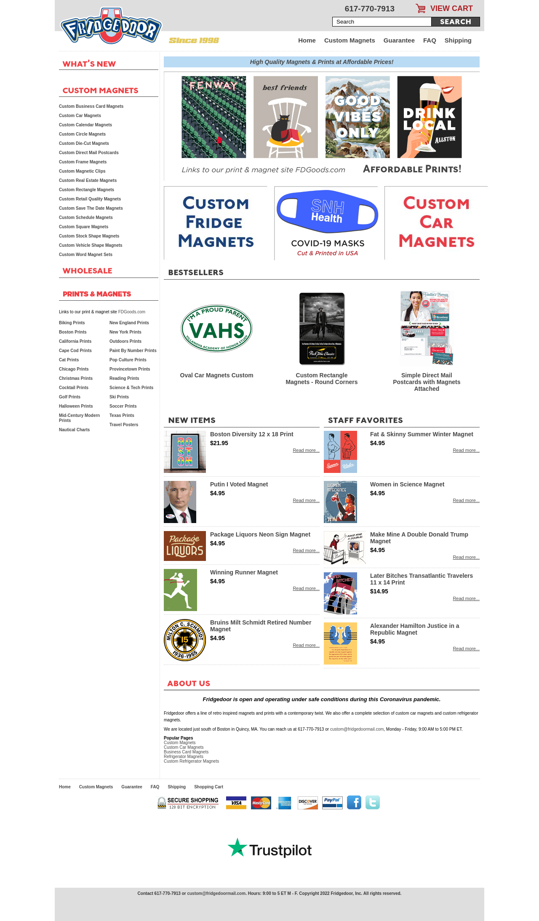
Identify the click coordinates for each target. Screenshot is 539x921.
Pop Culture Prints (128, 360)
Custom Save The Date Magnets (91, 208)
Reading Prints (124, 378)
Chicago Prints (74, 369)
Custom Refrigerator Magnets (191, 761)
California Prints (75, 341)
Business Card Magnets (186, 752)
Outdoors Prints (125, 341)
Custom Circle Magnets (82, 134)
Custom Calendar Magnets (85, 125)
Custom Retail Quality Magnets (90, 199)
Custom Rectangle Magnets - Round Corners (322, 378)
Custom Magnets (349, 40)
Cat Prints (69, 360)
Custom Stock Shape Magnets (89, 236)
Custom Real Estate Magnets (88, 180)
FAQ (429, 40)
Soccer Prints (122, 406)
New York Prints (125, 332)
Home (307, 40)
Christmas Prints (76, 378)
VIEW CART (451, 8)
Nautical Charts (74, 429)
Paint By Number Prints (133, 350)
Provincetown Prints (129, 369)
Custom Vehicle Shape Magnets (91, 245)
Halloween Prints (76, 406)
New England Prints (129, 322)
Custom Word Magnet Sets (85, 254)
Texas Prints (121, 415)
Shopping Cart (208, 787)
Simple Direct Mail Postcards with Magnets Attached (426, 382)
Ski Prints (119, 397)
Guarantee (399, 40)
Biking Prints (72, 322)
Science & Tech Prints (131, 387)
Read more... (306, 450)
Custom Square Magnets (83, 226)
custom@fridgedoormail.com (357, 729)
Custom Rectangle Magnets (86, 189)
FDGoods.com (131, 312)
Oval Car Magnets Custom (216, 375)
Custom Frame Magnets (83, 162)
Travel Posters (123, 424)
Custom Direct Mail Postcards (89, 152)
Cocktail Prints (73, 387)
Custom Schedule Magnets (86, 217)
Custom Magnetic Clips (82, 171)
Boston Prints (73, 332)
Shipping (458, 40)
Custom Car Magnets (183, 747)
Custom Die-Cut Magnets (84, 143)
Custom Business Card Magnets (91, 106)
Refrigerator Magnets (183, 756)
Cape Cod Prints (75, 350)
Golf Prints (69, 397)
